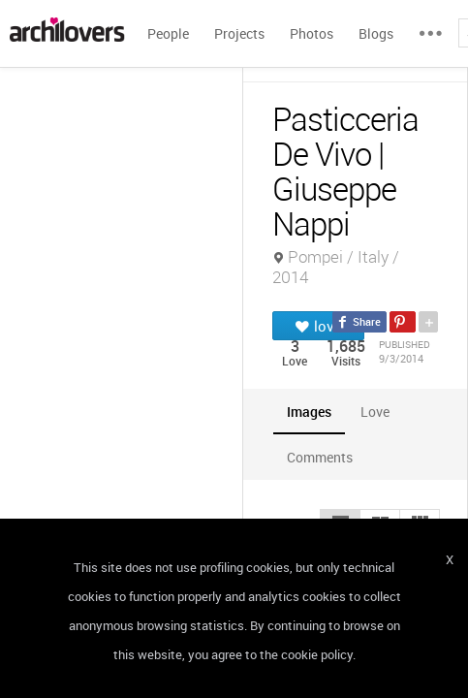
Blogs (376, 33)
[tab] (309, 411)
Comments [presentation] (324, 457)
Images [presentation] (309, 411)
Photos (311, 33)
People (168, 33)
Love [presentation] (375, 411)
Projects (239, 33)
